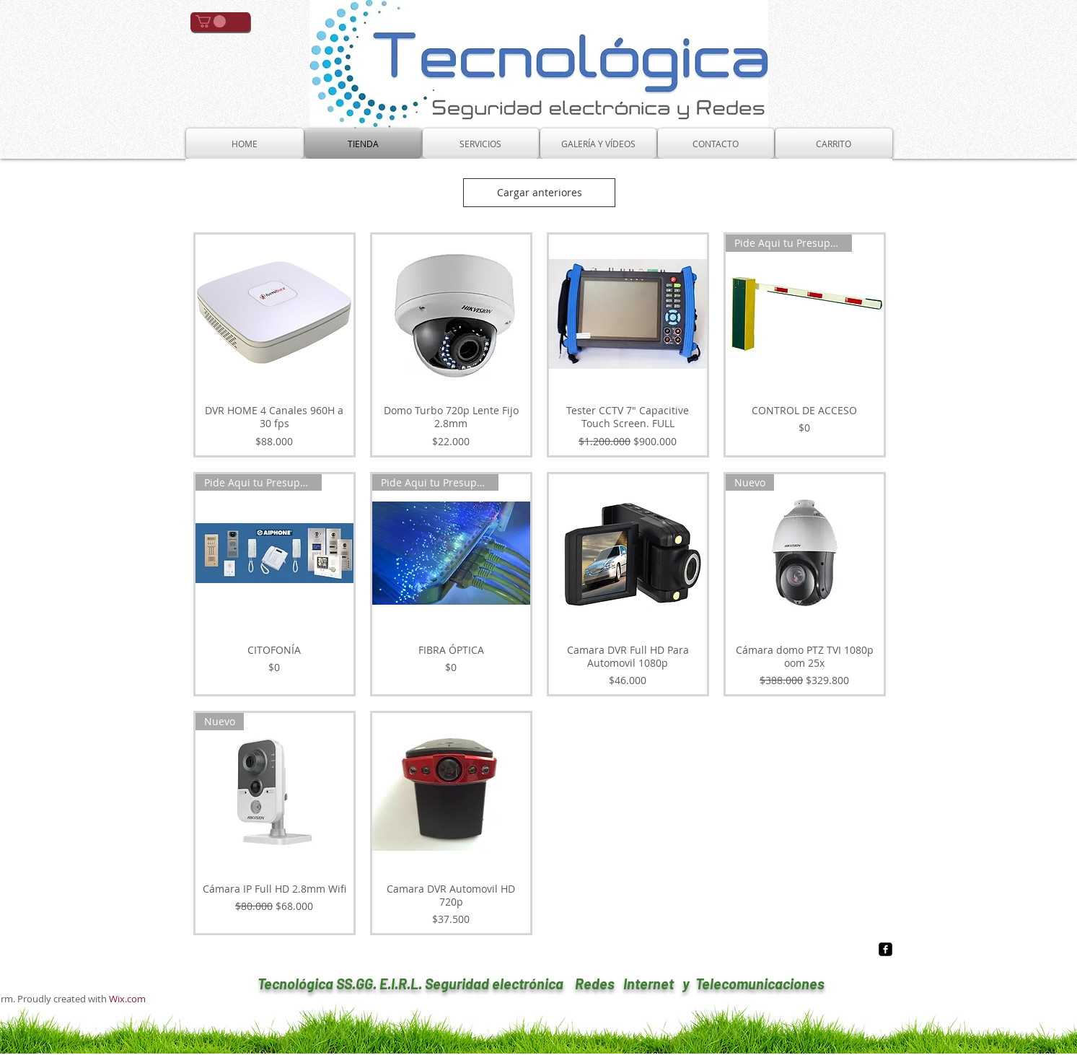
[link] (210, 21)
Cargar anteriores (539, 192)
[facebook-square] (885, 949)
